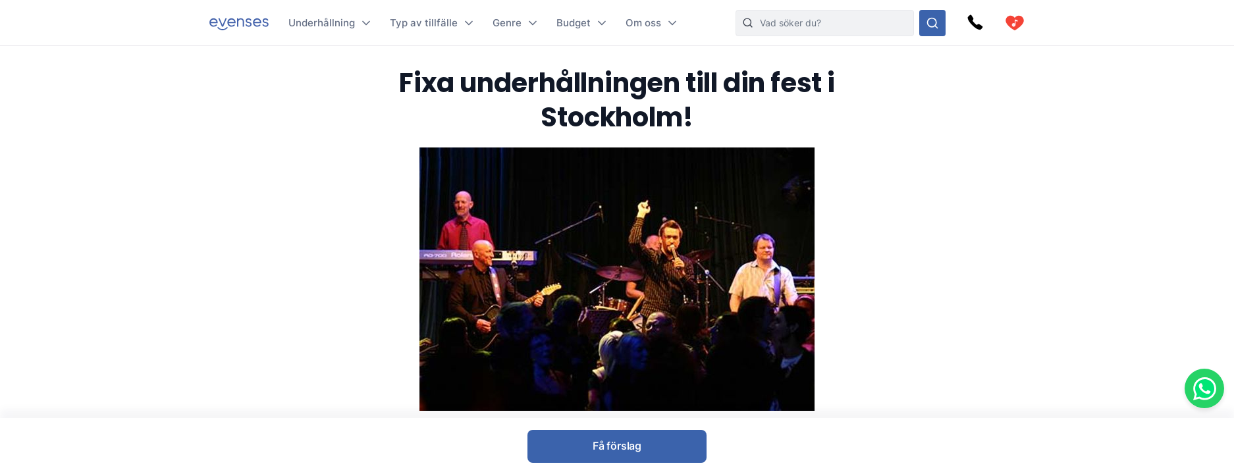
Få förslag (617, 445)
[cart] (1015, 23)
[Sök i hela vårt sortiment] (932, 23)
